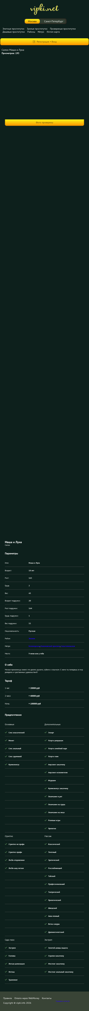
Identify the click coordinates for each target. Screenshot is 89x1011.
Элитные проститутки (13, 28)
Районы (31, 31)
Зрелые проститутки (37, 28)
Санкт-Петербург (53, 21)
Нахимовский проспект (50, 646)
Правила (7, 998)
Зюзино (32, 638)
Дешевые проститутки (14, 31)
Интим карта (53, 31)
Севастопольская (68, 646)
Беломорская (34, 646)
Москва (32, 21)
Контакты (46, 998)
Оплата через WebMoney (26, 998)
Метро (41, 31)
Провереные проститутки (63, 28)
